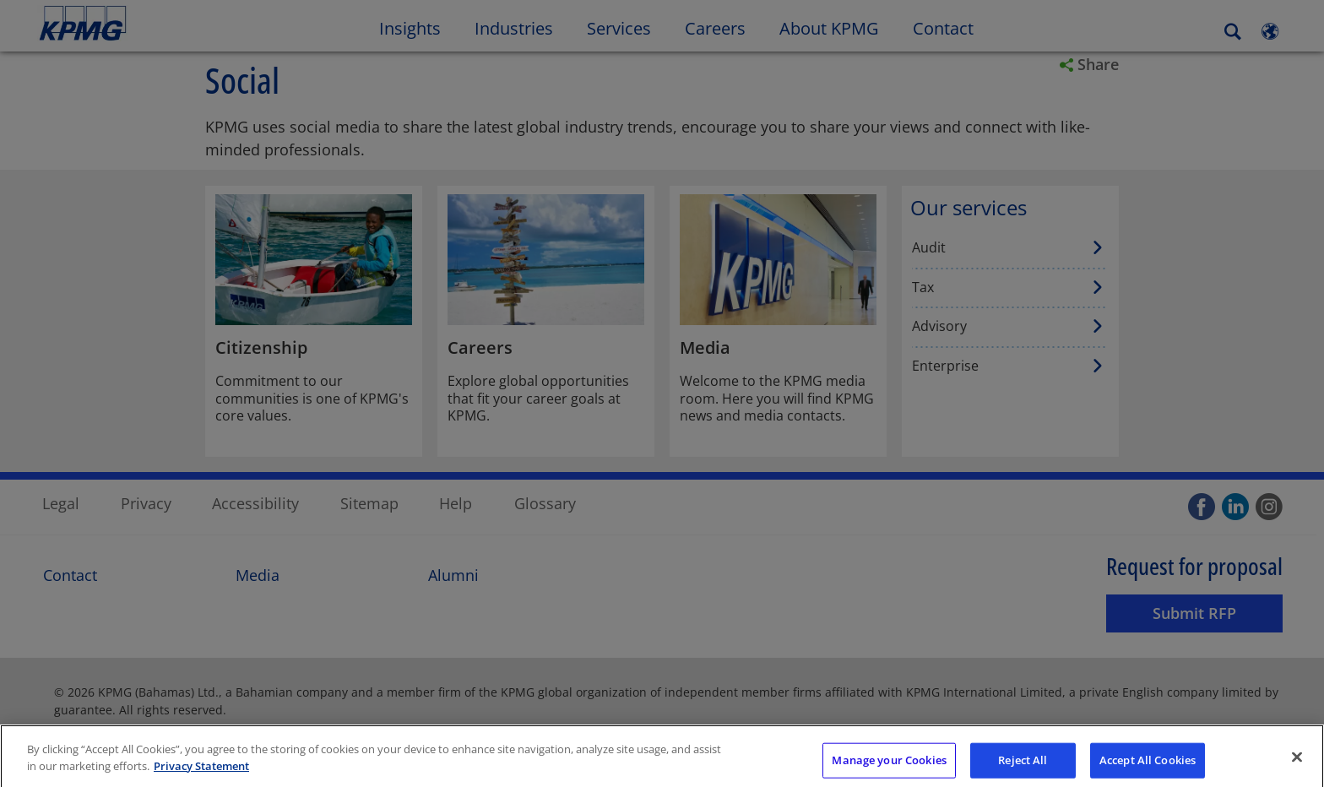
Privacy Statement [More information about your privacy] (201, 777)
